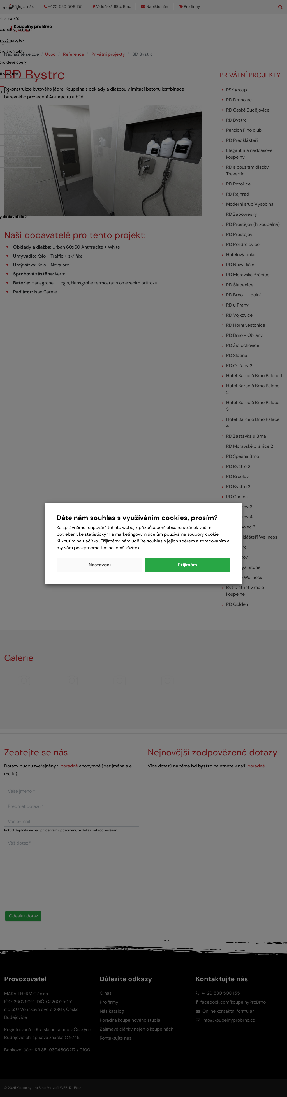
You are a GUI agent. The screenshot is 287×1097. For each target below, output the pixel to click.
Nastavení (100, 565)
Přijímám (187, 565)
